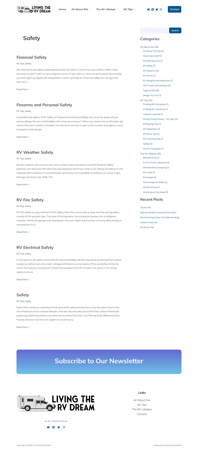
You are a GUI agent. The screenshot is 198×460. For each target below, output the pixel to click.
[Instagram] (161, 9)
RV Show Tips (150, 134)
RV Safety (148, 65)
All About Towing (152, 51)
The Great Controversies (156, 85)
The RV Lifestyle (103, 9)
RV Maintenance (152, 61)
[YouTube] (148, 9)
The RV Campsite (152, 148)
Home (61, 9)
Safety (29, 63)
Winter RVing (150, 187)
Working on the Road (155, 192)
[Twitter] (157, 9)
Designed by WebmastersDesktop (166, 445)
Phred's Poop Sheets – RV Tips (159, 119)
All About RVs (78, 9)
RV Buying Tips (151, 124)
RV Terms (148, 75)
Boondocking (150, 157)
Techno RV (146, 207)
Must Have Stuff (152, 56)
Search (175, 30)
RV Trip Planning (152, 139)
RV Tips (124, 9)
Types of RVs (150, 90)
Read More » (23, 89)
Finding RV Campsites (155, 104)
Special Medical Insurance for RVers (159, 212)
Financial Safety (32, 57)
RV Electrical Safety (35, 247)
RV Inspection (151, 129)
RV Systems (149, 70)
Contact (142, 414)
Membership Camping (155, 167)
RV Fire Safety (30, 199)
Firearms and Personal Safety (45, 104)
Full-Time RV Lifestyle (154, 162)
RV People (148, 177)
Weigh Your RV (151, 95)
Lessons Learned (152, 114)
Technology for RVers (154, 182)
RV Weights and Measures (157, 80)
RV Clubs (148, 172)
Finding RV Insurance (155, 109)
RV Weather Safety (35, 152)
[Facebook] (152, 9)
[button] (175, 9)
